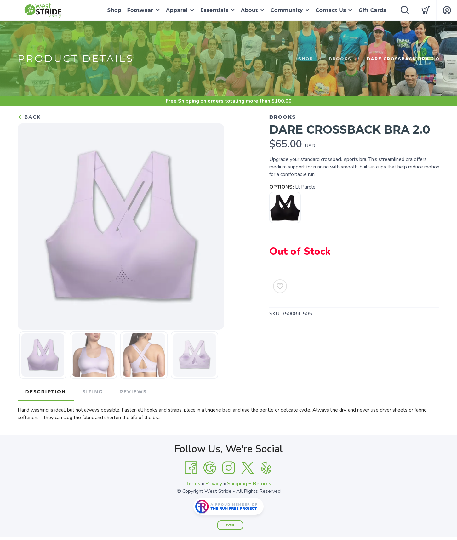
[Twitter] (247, 467)
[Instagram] (228, 467)
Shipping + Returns (249, 483)
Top (230, 525)
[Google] (209, 467)
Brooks (340, 58)
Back (29, 117)
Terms (193, 483)
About (249, 10)
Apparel (177, 10)
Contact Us (331, 10)
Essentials (214, 10)
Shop (114, 10)
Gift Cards (372, 10)
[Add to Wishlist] (280, 286)
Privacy (213, 483)
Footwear (140, 10)
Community (287, 10)
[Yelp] (266, 467)
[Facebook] (190, 467)
